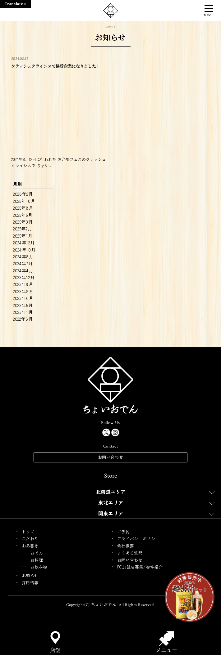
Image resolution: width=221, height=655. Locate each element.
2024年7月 (23, 263)
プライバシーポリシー (138, 538)
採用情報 (30, 583)
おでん (36, 553)
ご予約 (123, 532)
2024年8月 (23, 256)
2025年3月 (23, 222)
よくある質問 (130, 553)
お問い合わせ (110, 457)
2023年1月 (23, 312)
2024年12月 (24, 242)
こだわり (30, 538)
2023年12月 (24, 277)
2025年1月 (23, 236)
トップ (28, 532)
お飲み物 (38, 567)
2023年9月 (23, 284)
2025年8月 (23, 208)
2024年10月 (24, 250)
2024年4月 (23, 270)
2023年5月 (23, 305)
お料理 (36, 560)
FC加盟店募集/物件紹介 (140, 567)
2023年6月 (23, 298)
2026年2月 (23, 194)
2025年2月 (22, 228)
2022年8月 (23, 319)
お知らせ (30, 575)
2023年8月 (23, 291)
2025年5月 (23, 215)
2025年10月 (24, 201)
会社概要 (125, 546)
